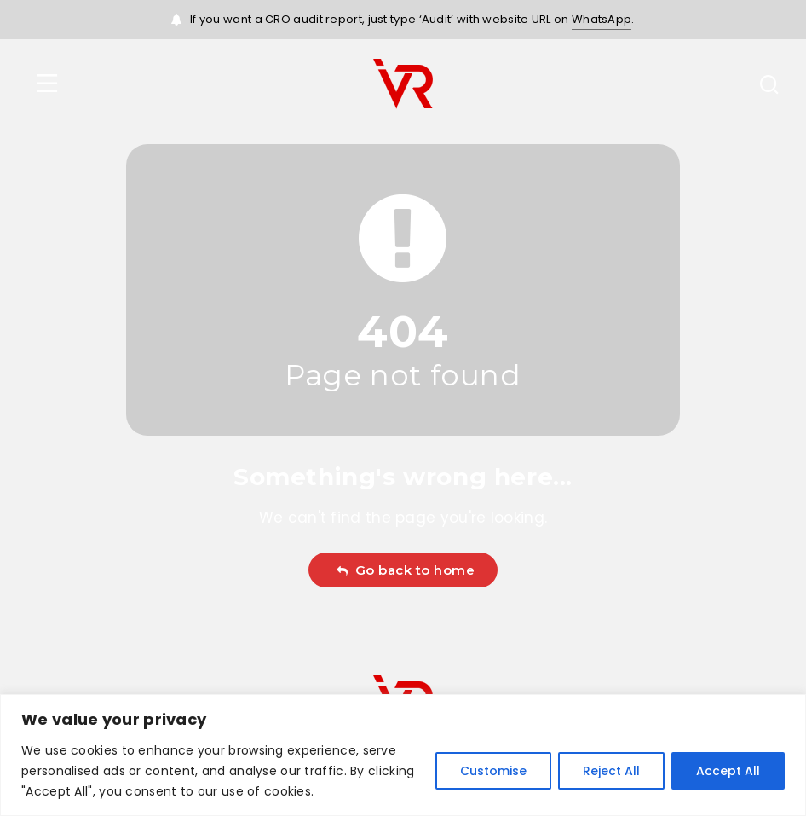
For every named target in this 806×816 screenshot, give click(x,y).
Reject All (611, 770)
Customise (493, 770)
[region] (403, 755)
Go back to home (405, 570)
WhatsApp (601, 19)
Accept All (728, 770)
